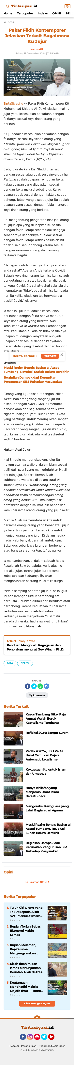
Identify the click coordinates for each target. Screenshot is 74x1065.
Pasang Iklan (28, 1045)
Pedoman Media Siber (52, 1045)
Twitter (46, 1038)
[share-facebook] (27, 686)
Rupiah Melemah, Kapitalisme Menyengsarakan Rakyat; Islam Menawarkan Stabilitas (27, 949)
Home (8, 13)
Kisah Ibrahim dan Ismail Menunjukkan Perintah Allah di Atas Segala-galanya (26, 968)
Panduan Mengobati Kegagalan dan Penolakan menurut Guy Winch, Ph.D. (35, 647)
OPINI (56, 13)
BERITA (25, 663)
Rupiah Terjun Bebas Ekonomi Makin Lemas (25, 931)
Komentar (37, 695)
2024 (10, 663)
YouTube (54, 1038)
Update (50, 356)
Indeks (43, 13)
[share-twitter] (34, 686)
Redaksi (14, 1045)
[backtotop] (37, 1019)
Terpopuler (25, 13)
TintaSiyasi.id (13, 103)
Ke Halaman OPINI (37, 882)
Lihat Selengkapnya (37, 1003)
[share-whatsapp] (40, 686)
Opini (8, 872)
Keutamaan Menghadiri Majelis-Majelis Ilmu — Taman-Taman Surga (27, 987)
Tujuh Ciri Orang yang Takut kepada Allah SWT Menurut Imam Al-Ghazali (26, 912)
